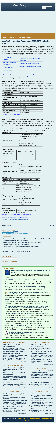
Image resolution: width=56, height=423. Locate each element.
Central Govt (11, 34)
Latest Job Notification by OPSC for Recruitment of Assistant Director (26, 314)
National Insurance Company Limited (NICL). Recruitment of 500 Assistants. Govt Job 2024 (26, 238)
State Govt (32, 34)
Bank (39, 34)
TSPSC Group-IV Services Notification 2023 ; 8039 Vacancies (19, 251)
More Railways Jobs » (22, 413)
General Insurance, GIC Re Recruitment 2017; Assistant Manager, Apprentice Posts (41, 407)
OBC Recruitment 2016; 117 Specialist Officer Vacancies (22, 300)
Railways (4, 37)
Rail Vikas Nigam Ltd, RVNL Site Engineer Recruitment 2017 (23, 326)
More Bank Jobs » (50, 387)
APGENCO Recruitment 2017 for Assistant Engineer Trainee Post (25, 286)
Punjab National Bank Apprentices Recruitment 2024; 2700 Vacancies (21, 246)
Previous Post (6, 225)
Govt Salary (20, 5)
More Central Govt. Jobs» (21, 361)
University (13, 37)
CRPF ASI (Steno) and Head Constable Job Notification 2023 (18, 248)
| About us (19, 418)
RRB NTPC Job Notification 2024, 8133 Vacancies (16, 244)
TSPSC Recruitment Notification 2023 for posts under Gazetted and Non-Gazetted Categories (42, 357)
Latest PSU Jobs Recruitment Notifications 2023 (20, 280)
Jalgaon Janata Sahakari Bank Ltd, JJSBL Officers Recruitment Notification (22, 250)
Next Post (51, 225)
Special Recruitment (24, 37)
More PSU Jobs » (23, 387)
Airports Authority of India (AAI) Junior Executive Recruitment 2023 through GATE (14, 369)
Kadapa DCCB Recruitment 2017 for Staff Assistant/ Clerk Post (24, 320)
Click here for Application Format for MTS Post (15, 219)
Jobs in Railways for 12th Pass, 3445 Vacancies (15, 240)
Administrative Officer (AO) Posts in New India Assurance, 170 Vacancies (22, 242)
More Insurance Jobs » (49, 413)
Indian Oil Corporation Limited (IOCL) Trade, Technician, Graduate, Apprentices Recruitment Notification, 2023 (14, 384)
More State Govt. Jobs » (49, 364)
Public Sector (22, 34)
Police (45, 34)
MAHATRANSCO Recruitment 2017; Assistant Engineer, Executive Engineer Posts (42, 361)
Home (3, 34)
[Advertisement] (28, 21)
